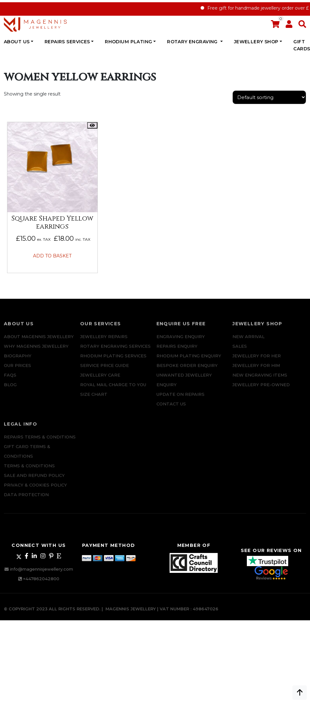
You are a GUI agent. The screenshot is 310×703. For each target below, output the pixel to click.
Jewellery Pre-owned (261, 388)
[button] (302, 25)
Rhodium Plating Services (113, 360)
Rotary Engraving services (115, 350)
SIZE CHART (93, 398)
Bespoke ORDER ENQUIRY (187, 369)
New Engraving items (259, 379)
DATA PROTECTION (26, 498)
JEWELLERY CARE (100, 379)
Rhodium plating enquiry (188, 360)
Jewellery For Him (256, 369)
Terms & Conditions (29, 470)
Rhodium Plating (128, 42)
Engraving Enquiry (180, 340)
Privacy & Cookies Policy (35, 489)
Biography (17, 360)
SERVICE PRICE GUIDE (104, 369)
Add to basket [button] (52, 256)
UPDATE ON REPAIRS (180, 398)
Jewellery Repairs (104, 340)
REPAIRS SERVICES (67, 42)
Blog (10, 388)
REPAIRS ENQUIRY (176, 350)
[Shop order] (269, 97)
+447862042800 (41, 578)
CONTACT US (171, 408)
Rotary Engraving (193, 42)
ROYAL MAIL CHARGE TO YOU (113, 388)
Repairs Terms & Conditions (40, 441)
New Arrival (248, 340)
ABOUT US (16, 42)
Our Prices (17, 369)
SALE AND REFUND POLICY (34, 479)
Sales (239, 350)
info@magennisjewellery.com (41, 569)
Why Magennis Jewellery (36, 350)
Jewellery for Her (256, 360)
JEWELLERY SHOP (256, 42)
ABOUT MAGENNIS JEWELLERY (39, 340)
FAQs (10, 379)
